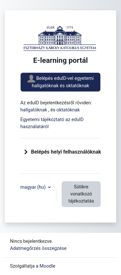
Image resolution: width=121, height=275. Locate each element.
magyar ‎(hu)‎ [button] (33, 187)
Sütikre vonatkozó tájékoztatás (81, 194)
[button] (26, 152)
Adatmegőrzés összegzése (38, 248)
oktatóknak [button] (68, 110)
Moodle (47, 266)
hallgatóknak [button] (34, 110)
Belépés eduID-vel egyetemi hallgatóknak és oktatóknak (60, 82)
